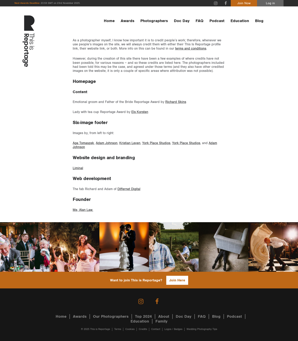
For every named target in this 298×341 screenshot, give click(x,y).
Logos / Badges (173, 329)
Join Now (244, 3)
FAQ (199, 20)
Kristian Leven (129, 143)
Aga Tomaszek (83, 143)
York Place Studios (156, 143)
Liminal (78, 168)
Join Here (177, 280)
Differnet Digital (128, 189)
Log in (270, 3)
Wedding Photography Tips (202, 329)
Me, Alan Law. (83, 210)
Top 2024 (143, 316)
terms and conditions (190, 49)
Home (109, 20)
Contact (155, 329)
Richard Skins (175, 102)
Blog (259, 20)
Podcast (217, 20)
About (163, 316)
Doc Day (182, 20)
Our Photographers (111, 316)
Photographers (154, 20)
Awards (127, 20)
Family (161, 321)
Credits (143, 329)
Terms (117, 329)
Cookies (130, 329)
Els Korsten (139, 112)
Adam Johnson (106, 143)
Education (240, 20)
